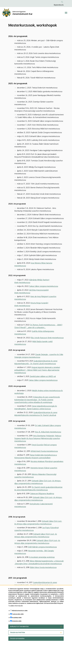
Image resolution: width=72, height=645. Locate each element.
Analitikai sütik (16, 617)
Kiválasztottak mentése (19, 626)
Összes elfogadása (17, 638)
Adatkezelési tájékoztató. (35, 603)
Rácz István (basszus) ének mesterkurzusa (47, 338)
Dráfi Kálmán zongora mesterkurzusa (42, 547)
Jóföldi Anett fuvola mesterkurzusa (44, 451)
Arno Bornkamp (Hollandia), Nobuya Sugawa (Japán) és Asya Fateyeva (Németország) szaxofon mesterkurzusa (37, 438)
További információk (15, 606)
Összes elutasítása (17, 632)
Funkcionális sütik (18, 614)
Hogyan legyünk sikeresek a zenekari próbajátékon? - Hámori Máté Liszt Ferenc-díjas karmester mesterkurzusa (37, 370)
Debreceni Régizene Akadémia (42, 493)
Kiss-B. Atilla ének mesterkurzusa (48, 432)
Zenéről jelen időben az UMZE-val (43, 376)
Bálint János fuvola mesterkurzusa (43, 567)
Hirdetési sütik (16, 621)
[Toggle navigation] (66, 13)
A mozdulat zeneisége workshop (42, 557)
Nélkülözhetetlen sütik (19, 610)
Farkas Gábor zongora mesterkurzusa (43, 286)
